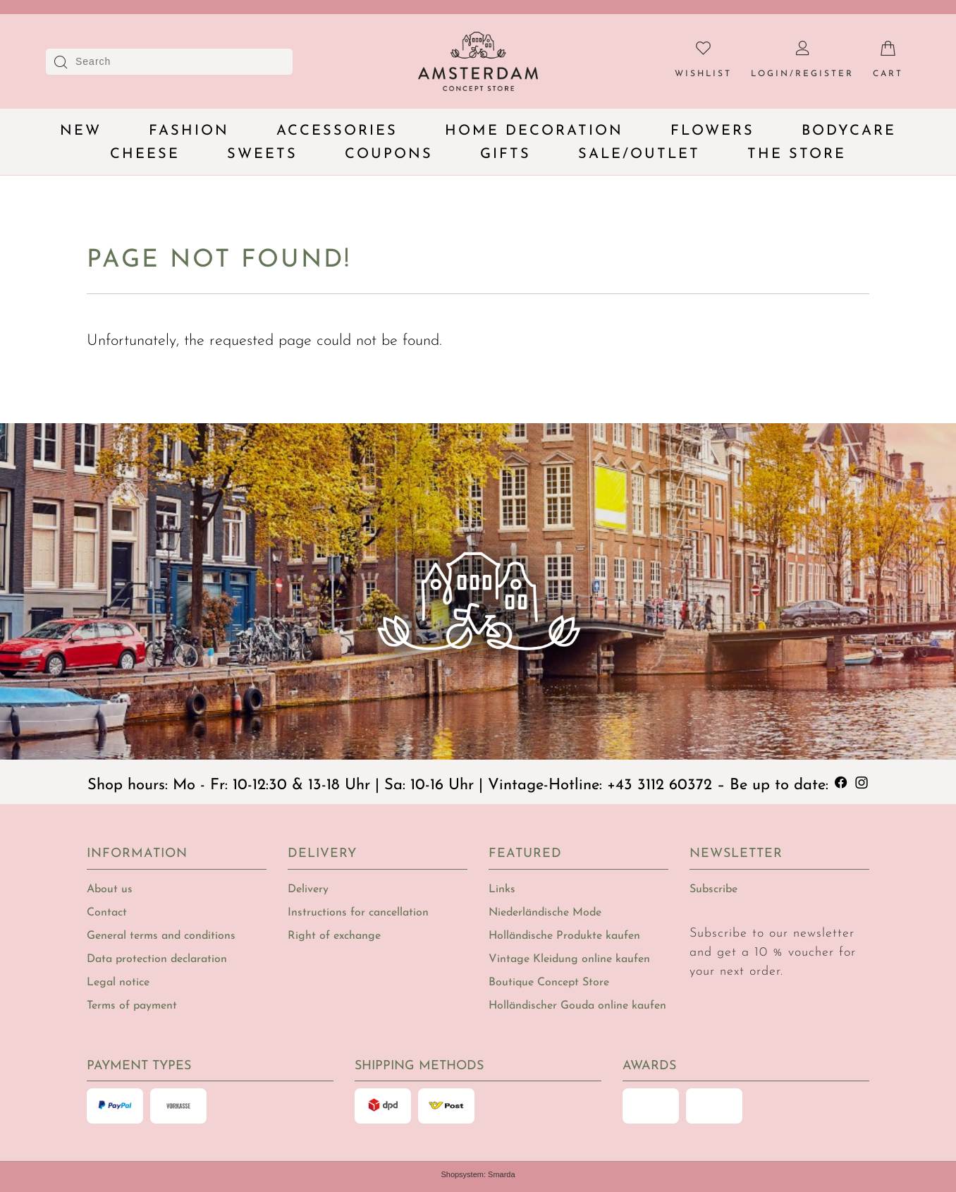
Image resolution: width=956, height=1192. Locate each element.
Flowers (712, 131)
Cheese (145, 154)
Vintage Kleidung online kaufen (569, 959)
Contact (107, 912)
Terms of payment (132, 1005)
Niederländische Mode (545, 912)
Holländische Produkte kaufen (564, 936)
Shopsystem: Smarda (478, 1174)
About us (110, 889)
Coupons (389, 154)
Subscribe (713, 889)
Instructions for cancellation (358, 912)
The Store (796, 154)
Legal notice (118, 982)
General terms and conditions (161, 936)
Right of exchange (334, 936)
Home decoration (534, 131)
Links (502, 889)
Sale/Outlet (639, 154)
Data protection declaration (157, 959)
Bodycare (849, 131)
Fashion (189, 131)
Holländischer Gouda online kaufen (577, 1005)
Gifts (505, 154)
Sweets (262, 154)
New (81, 131)
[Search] (174, 62)
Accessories (337, 131)
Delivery (308, 889)
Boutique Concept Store (549, 982)
